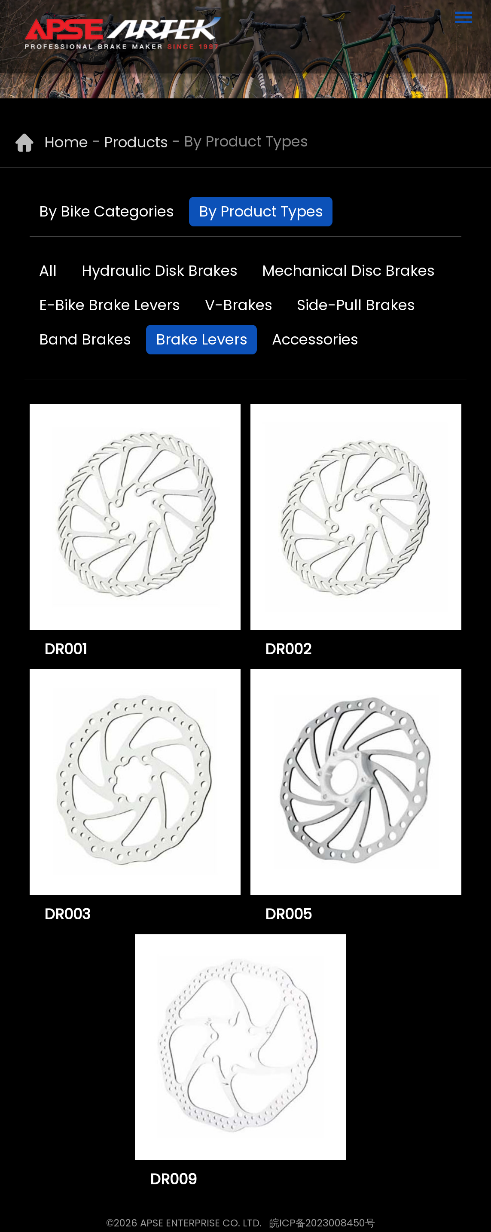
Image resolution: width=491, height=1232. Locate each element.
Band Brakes (85, 339)
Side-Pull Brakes (356, 305)
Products (136, 142)
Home (66, 142)
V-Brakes (238, 305)
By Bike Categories (106, 211)
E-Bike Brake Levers (109, 305)
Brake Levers (201, 339)
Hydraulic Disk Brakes (160, 270)
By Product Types (261, 211)
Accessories (315, 339)
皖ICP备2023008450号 (322, 1223)
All (48, 270)
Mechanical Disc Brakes (348, 270)
